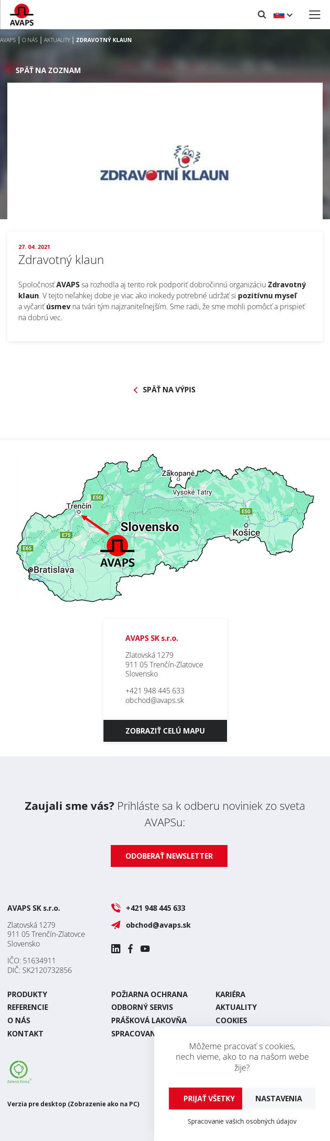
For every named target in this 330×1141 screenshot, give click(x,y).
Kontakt (25, 1034)
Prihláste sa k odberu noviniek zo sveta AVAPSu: (165, 813)
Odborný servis (142, 1007)
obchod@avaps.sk (154, 700)
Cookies (231, 1020)
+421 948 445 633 (154, 691)
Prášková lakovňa (149, 1020)
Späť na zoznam (48, 70)
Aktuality (236, 1007)
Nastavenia (278, 1098)
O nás (18, 1020)
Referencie (27, 1007)
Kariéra (230, 994)
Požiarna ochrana (149, 994)
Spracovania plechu (152, 1034)
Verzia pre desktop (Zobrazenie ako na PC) (73, 1104)
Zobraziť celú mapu (165, 731)
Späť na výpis (169, 390)
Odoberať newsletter (169, 856)
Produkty (27, 994)
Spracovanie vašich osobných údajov (242, 1121)
